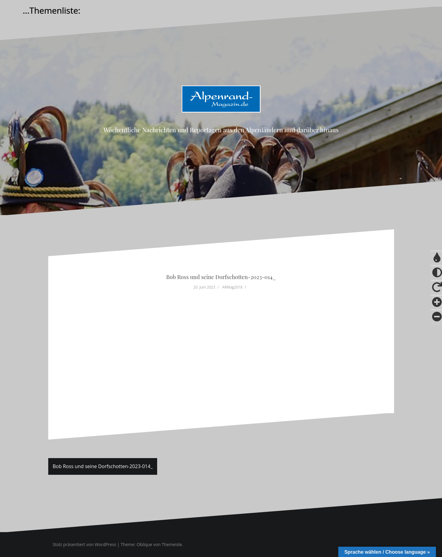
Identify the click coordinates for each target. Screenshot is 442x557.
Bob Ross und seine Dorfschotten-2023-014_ (103, 466)
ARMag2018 (232, 287)
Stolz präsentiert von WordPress (84, 544)
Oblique (144, 544)
